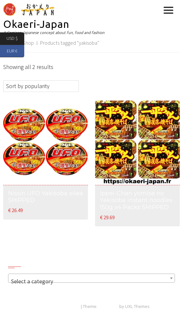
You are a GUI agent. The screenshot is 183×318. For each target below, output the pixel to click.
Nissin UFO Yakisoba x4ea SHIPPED (45, 197)
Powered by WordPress (57, 307)
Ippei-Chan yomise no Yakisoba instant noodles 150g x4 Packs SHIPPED (136, 200)
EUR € (15, 51)
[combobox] (91, 278)
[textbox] (91, 281)
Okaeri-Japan (36, 24)
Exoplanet (108, 307)
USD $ (15, 38)
